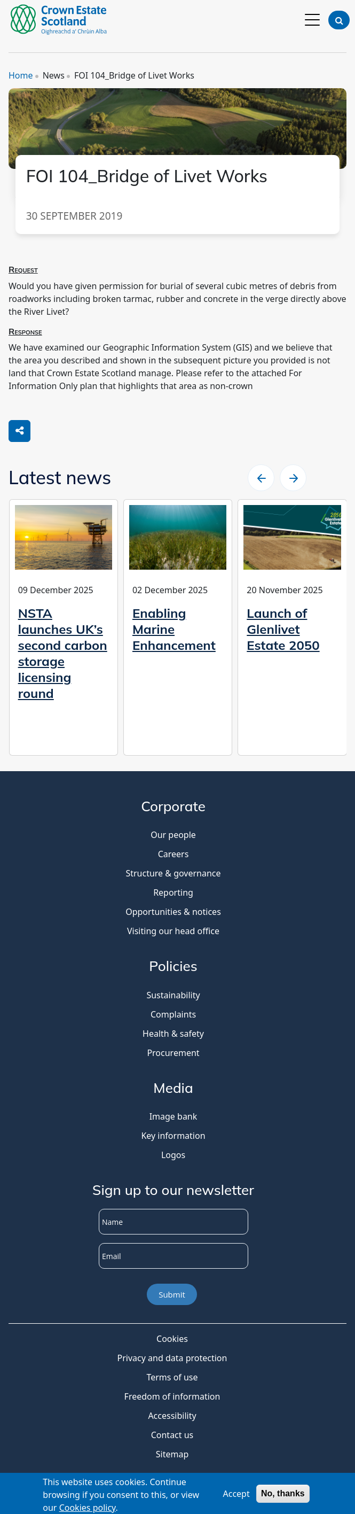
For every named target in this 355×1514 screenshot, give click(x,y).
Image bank (173, 1116)
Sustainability (173, 995)
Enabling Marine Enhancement (174, 629)
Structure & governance (172, 873)
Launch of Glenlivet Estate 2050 (283, 629)
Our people (173, 835)
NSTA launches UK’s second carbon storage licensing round (62, 653)
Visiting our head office (173, 931)
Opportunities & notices (173, 912)
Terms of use (172, 1377)
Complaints (173, 1014)
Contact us (172, 1435)
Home (21, 75)
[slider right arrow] (293, 477)
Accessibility (172, 1416)
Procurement (173, 1053)
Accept (236, 1496)
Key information (173, 1136)
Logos (173, 1155)
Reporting (173, 892)
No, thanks (283, 1495)
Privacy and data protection (172, 1358)
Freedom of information (172, 1396)
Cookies (172, 1339)
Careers (173, 854)
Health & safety (173, 1033)
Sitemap (172, 1454)
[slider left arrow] (261, 477)
